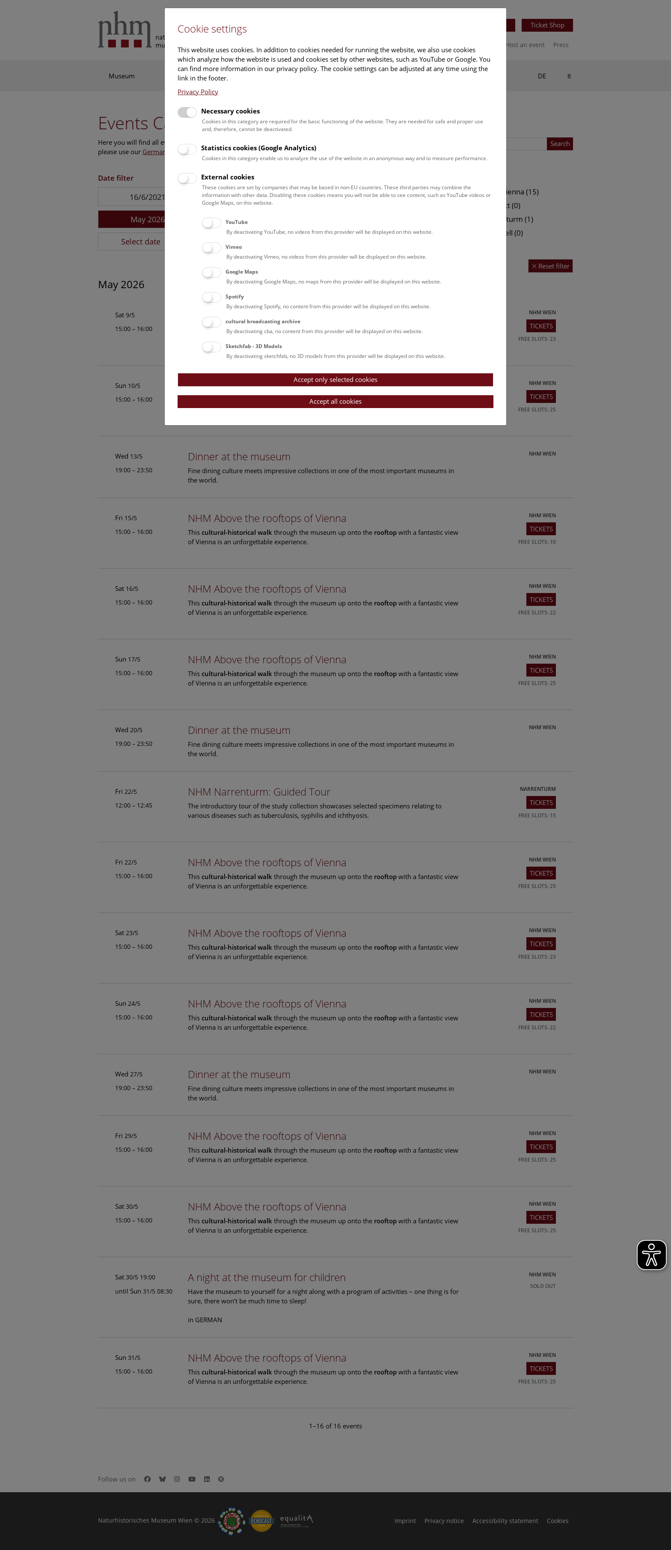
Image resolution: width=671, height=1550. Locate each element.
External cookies (227, 177)
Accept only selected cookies (335, 379)
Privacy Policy (198, 91)
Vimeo (234, 246)
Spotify (235, 296)
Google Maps (242, 271)
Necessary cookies (230, 111)
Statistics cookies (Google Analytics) (258, 147)
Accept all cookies (335, 401)
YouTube (237, 222)
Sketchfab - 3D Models (254, 346)
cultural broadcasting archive (263, 321)
